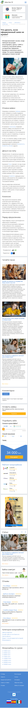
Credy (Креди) (7, 602)
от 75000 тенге (6, 656)
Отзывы (3, 685)
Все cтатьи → (5, 563)
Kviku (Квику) (7, 618)
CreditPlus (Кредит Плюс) (10, 610)
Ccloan (9, 164)
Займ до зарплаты (7, 632)
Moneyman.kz (20, 144)
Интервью (17, 679)
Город (4, 440)
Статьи (16, 676)
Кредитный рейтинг (6, 679)
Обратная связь (18, 682)
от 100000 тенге (6, 658)
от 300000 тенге (6, 662)
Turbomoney (12, 126)
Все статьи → (5, 384)
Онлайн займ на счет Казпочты (10, 634)
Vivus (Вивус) (6, 586)
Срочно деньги (6, 636)
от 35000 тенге (6, 653)
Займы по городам (19, 685)
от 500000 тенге (6, 664)
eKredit (10, 146)
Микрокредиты (6, 640)
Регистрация (17, 674)
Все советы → (6, 575)
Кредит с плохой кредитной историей (12, 638)
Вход (3, 674)
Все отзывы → (6, 623)
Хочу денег (14, 457)
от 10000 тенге (6, 651)
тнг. (11, 426)
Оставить (5, 394)
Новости (3, 676)
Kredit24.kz (5, 146)
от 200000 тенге (6, 660)
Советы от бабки (5, 682)
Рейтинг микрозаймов (12, 464)
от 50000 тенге (6, 654)
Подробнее (14, 413)
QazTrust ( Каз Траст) (9, 594)
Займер (18, 111)
